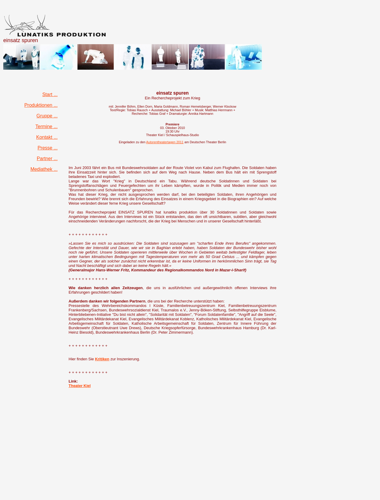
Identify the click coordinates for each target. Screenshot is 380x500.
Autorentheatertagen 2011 (164, 142)
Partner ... (47, 158)
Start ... (50, 94)
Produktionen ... (41, 105)
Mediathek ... (44, 169)
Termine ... (46, 126)
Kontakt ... (47, 137)
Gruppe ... (47, 115)
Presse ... (47, 147)
